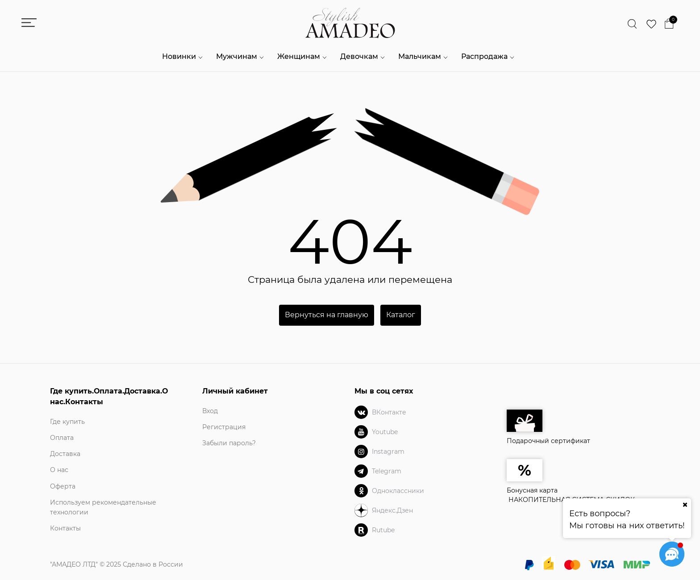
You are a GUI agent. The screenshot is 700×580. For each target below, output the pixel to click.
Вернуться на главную (326, 315)
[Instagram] (361, 451)
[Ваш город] (684, 504)
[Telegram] (361, 471)
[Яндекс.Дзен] (361, 510)
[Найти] (633, 24)
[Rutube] (361, 530)
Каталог (400, 315)
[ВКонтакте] (361, 412)
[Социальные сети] (671, 554)
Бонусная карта (532, 490)
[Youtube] (361, 432)
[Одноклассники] (361, 490)
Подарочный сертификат (548, 427)
